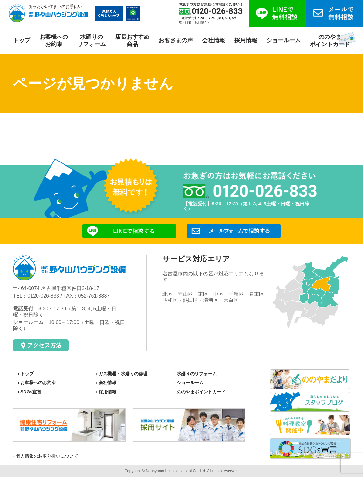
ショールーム (283, 40)
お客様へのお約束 (38, 382)
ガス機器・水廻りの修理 (123, 373)
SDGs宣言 (30, 391)
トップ (21, 40)
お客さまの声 (176, 40)
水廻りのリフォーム (197, 373)
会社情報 (213, 40)
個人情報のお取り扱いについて (46, 456)
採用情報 (245, 40)
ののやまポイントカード (201, 391)
